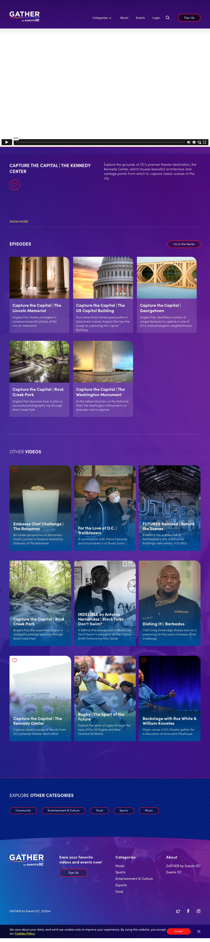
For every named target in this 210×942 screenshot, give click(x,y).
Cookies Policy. (25, 933)
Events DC (174, 872)
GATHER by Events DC (183, 865)
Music (149, 810)
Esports (121, 885)
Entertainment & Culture (63, 810)
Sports (124, 810)
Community (23, 810)
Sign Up (189, 17)
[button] (101, 17)
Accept (178, 931)
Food (99, 810)
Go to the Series (184, 244)
